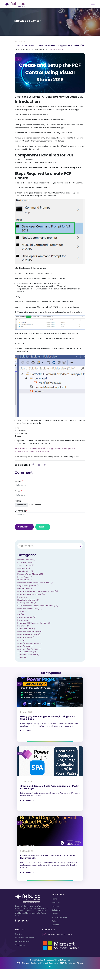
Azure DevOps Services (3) (29, 649)
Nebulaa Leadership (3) (28, 600)
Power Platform (56, 50)
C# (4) (20, 614)
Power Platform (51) (26, 629)
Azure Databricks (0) (26, 652)
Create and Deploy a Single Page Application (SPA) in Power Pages (49, 787)
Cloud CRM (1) (23, 568)
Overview (18, 934)
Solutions (56, 910)
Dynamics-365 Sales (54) (28, 635)
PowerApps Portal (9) (27, 603)
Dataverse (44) (24, 626)
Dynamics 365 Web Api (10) (29, 632)
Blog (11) (21, 640)
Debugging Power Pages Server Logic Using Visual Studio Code (47, 717)
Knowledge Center (59, 917)
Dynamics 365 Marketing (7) (29, 609)
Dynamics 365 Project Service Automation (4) (37, 591)
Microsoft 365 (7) (24, 580)
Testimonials (20, 945)
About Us (56, 902)
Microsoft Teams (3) (26, 589)
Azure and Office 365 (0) (28, 655)
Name (19, 481)
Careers (55, 914)
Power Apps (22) (24, 620)
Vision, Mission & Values (24, 938)
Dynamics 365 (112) (25, 637)
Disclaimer (35, 963)
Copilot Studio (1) (24, 563)
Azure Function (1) (25, 646)
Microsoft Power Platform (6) (30, 574)
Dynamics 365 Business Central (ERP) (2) (35, 583)
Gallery (55, 921)
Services (55, 906)
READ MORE (27, 730)
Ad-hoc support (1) (25, 566)
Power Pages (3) (24, 577)
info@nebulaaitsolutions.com (57, 934)
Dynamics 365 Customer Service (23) (34, 623)
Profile (18, 501)
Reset (43, 527)
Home (54, 899)
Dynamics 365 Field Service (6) (31, 594)
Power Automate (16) (26, 617)
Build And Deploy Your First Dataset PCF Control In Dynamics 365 (47, 856)
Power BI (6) (22, 597)
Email (18, 491)
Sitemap (25, 963)
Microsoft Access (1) (26, 560)
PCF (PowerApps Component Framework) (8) (37, 606)
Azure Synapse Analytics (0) (29, 643)
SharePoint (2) (23, 612)
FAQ (18, 963)
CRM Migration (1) (25, 571)
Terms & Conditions (50, 963)
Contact (55, 925)
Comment (21, 511)
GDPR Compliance (67, 963)
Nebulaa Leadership (23, 941)
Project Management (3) (28, 586)
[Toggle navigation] (93, 3)
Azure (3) (21, 658)
